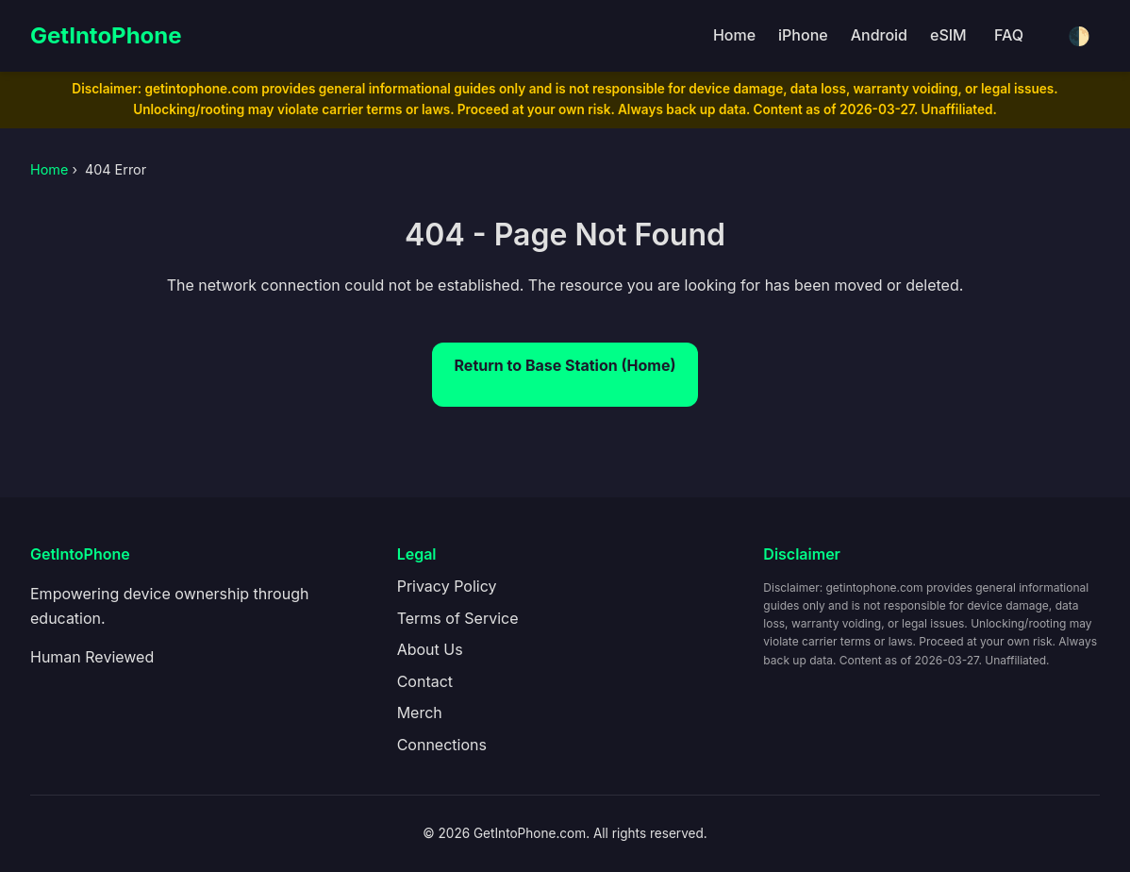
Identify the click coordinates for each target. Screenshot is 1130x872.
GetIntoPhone (106, 35)
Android (879, 34)
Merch (419, 712)
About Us (430, 649)
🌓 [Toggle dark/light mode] (1079, 36)
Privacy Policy (447, 586)
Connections (442, 744)
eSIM (948, 34)
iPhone (803, 34)
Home (734, 34)
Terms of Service (458, 618)
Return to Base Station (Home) (565, 365)
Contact (425, 681)
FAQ (1008, 34)
